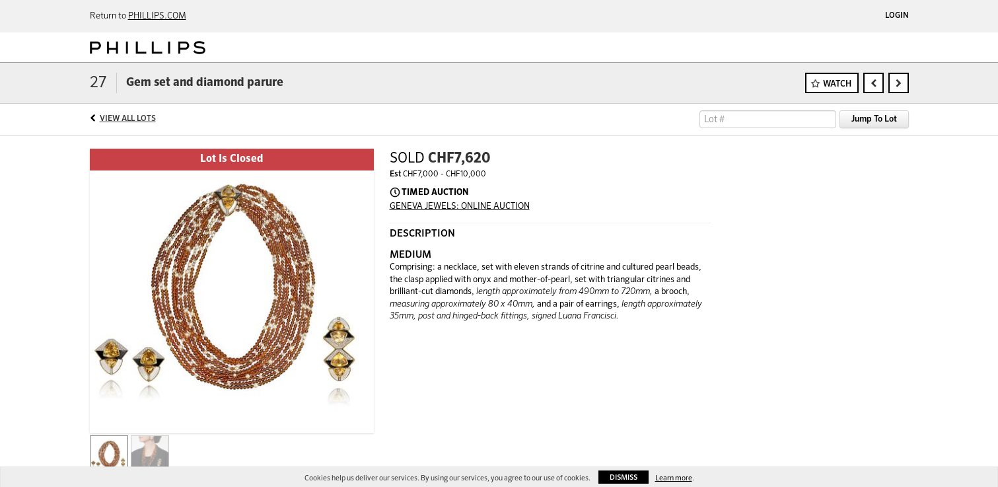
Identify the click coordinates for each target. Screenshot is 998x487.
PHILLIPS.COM (157, 16)
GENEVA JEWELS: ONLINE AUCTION (460, 206)
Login (897, 16)
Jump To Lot (874, 119)
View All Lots (128, 119)
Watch (837, 84)
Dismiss (623, 477)
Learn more (673, 478)
